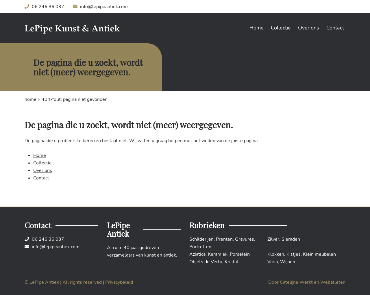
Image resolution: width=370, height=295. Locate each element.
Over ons (308, 27)
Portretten (200, 247)
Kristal (231, 262)
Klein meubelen (319, 254)
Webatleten (332, 282)
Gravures (244, 239)
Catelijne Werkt (296, 282)
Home (256, 27)
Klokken (275, 254)
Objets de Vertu (205, 262)
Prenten (224, 239)
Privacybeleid (119, 282)
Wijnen (287, 262)
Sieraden (291, 239)
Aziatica (197, 254)
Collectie (281, 27)
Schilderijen (201, 239)
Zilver (273, 239)
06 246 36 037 (44, 6)
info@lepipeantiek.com (100, 6)
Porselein (240, 254)
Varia (272, 262)
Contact (335, 27)
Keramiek (217, 254)
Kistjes (293, 254)
